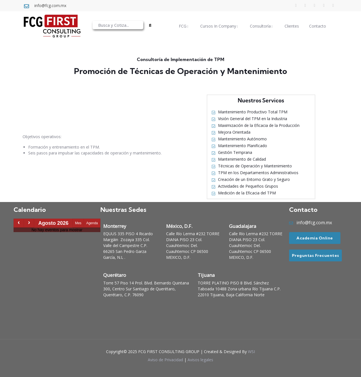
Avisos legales (200, 359)
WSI (251, 351)
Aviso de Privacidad (165, 359)
